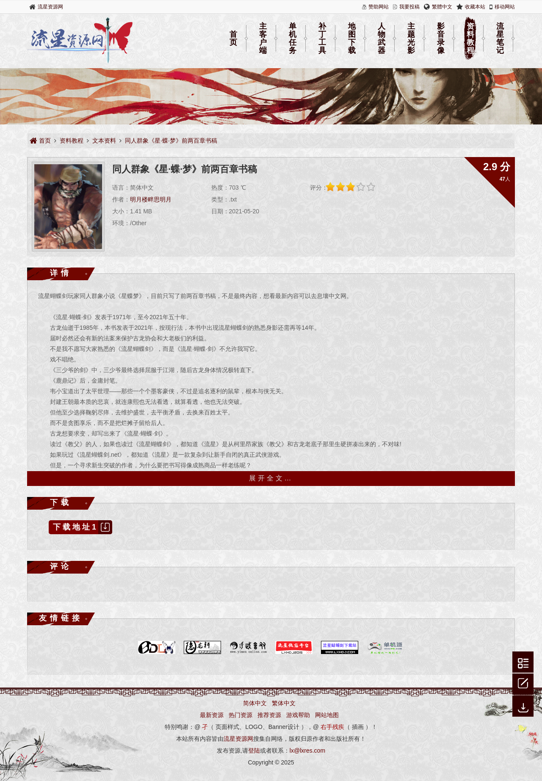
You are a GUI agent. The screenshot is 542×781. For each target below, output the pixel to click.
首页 (233, 38)
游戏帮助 (298, 715)
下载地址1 (82, 527)
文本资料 (104, 140)
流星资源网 (50, 7)
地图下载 (352, 38)
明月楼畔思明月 (150, 199)
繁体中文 (284, 703)
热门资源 (240, 715)
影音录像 (441, 38)
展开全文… (271, 478)
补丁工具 (322, 38)
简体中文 (255, 703)
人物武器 (381, 38)
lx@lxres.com (307, 750)
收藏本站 (475, 7)
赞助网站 (378, 7)
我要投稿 (409, 7)
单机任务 (292, 38)
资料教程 (470, 38)
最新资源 (212, 715)
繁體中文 (442, 7)
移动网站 (505, 7)
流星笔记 (500, 38)
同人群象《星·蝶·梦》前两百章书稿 (171, 140)
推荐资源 (269, 715)
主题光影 (411, 38)
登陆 (254, 750)
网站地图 (327, 715)
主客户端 (263, 38)
